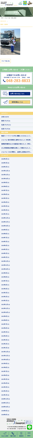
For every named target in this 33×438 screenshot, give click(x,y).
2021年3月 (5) (5, 387)
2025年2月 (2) (5, 210)
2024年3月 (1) (5, 249)
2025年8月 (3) (5, 186)
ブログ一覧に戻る (5, 61)
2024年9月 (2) (5, 229)
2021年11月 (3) (5, 355)
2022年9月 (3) (5, 316)
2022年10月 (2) (5, 312)
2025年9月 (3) (5, 182)
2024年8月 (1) (5, 233)
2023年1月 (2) (5, 300)
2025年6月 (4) (5, 194)
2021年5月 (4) (5, 379)
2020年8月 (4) (5, 414)
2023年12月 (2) (5, 261)
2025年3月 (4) (5, 206)
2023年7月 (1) (5, 281)
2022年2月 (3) (5, 344)
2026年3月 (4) (5, 163)
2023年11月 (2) (5, 265)
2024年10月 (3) (5, 226)
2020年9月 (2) (5, 410)
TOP (2, 18)
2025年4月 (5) (5, 202)
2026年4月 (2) (5, 159)
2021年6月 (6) (5, 375)
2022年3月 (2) (5, 340)
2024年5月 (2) (5, 241)
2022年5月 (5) (5, 332)
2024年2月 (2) (5, 253)
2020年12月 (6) (5, 399)
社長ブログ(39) (5, 129)
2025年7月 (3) (5, 190)
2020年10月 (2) (5, 406)
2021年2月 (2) (5, 391)
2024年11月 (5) (5, 222)
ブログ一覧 (7, 18)
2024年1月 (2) (5, 257)
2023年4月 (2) (5, 288)
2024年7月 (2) (5, 237)
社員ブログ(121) (6, 125)
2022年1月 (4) (5, 347)
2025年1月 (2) (5, 214)
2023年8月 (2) (5, 277)
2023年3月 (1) (5, 292)
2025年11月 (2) (5, 174)
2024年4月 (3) (5, 245)
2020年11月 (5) (5, 403)
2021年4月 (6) (5, 383)
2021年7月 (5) (5, 371)
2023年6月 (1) (5, 285)
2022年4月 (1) (5, 336)
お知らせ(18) (5, 116)
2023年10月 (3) (5, 269)
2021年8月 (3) (5, 367)
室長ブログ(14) (5, 121)
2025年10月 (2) (5, 178)
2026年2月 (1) (5, 167)
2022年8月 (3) (5, 320)
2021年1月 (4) (5, 395)
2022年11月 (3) (5, 308)
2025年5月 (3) (5, 198)
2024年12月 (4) (5, 218)
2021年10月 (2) (5, 359)
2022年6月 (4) (5, 328)
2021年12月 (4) (5, 351)
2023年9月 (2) (5, 273)
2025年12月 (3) (5, 170)
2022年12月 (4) (5, 304)
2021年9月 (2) (5, 363)
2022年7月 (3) (5, 324)
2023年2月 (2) (5, 296)
